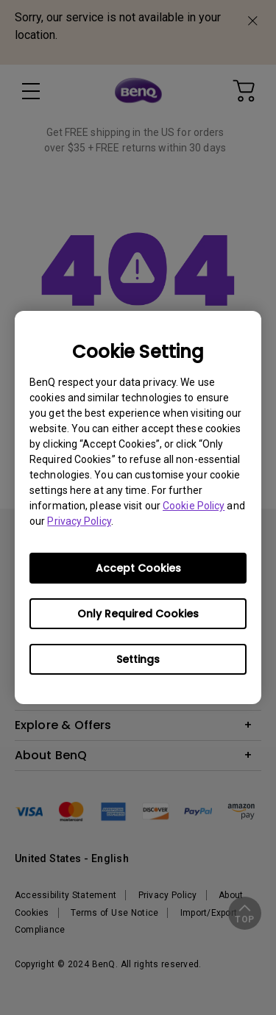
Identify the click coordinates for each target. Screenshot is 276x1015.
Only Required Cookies (138, 613)
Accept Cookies (138, 568)
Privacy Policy (78, 521)
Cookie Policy (193, 506)
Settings (138, 659)
